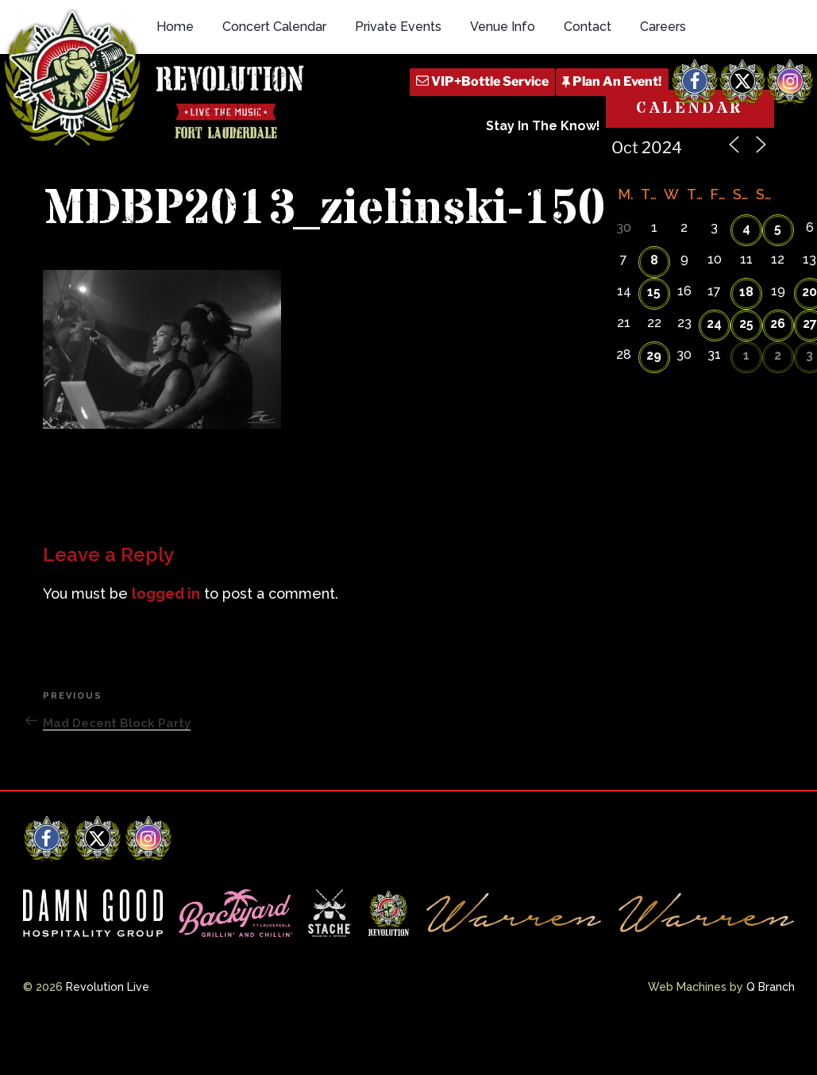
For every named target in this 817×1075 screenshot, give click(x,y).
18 (746, 291)
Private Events (398, 26)
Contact (587, 26)
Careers (663, 26)
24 (714, 323)
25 (746, 323)
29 (653, 355)
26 (777, 323)
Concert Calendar (274, 26)
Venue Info (502, 26)
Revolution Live (107, 987)
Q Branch (770, 987)
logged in (166, 593)
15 (654, 291)
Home (175, 26)
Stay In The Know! (543, 125)
